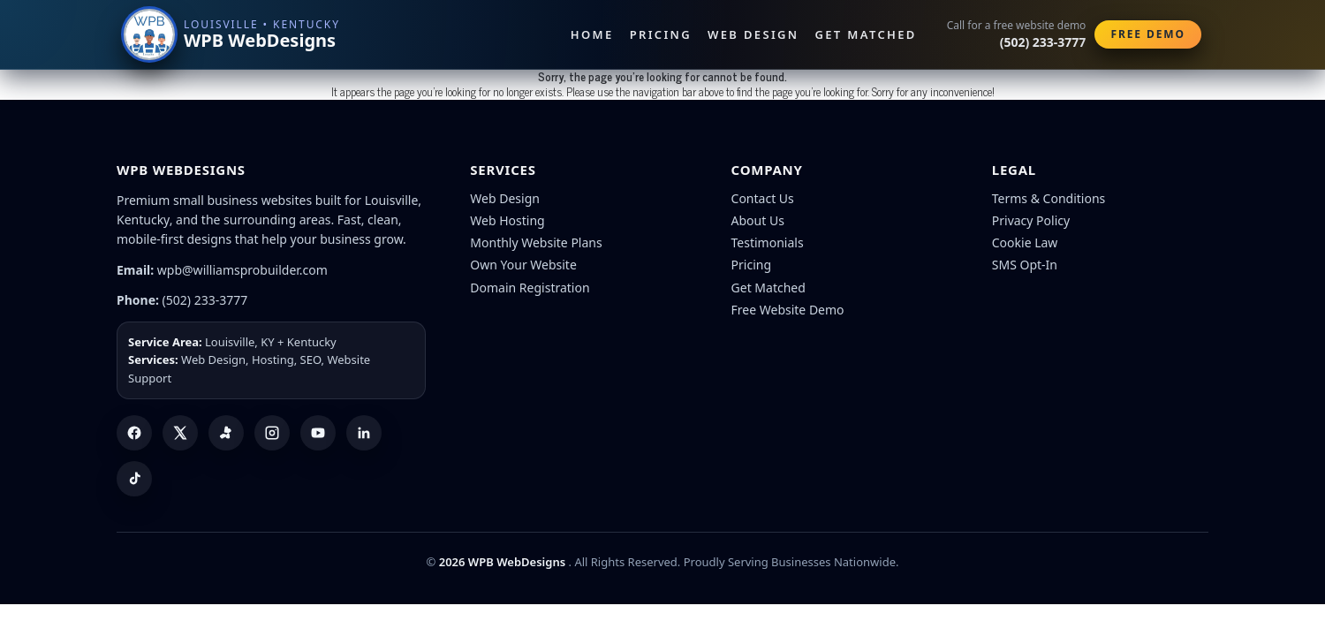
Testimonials (767, 242)
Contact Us (762, 198)
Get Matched (866, 34)
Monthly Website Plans (536, 242)
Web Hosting (507, 220)
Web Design (753, 34)
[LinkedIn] (364, 432)
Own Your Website (523, 264)
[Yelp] (226, 432)
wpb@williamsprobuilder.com (242, 269)
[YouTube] (318, 432)
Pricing (661, 34)
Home (592, 34)
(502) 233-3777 (205, 300)
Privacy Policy (1031, 220)
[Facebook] (134, 432)
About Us (757, 220)
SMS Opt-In (1024, 264)
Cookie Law (1025, 242)
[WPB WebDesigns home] (232, 34)
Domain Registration (529, 287)
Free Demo (1147, 34)
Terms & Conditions (1049, 198)
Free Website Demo (787, 309)
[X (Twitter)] (180, 432)
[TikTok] (134, 478)
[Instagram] (272, 432)
